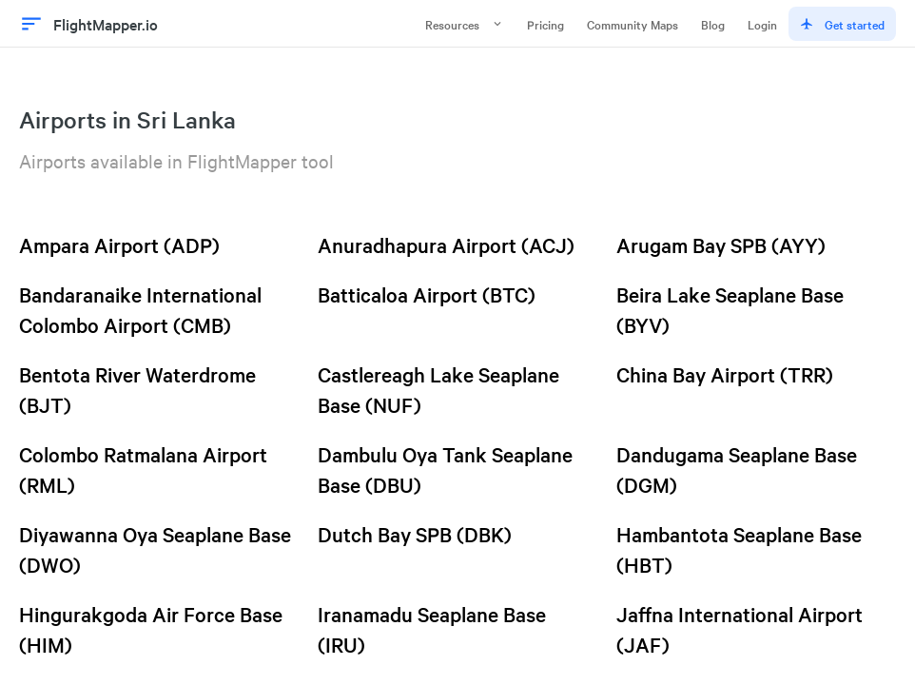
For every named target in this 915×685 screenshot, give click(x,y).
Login (762, 23)
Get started (842, 23)
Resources (464, 23)
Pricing (545, 23)
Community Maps (632, 23)
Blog (713, 23)
